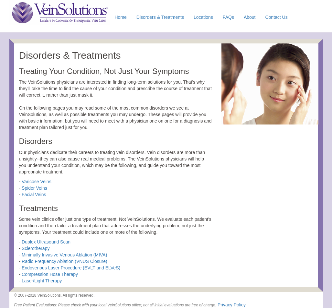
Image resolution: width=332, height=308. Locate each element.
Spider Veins (34, 188)
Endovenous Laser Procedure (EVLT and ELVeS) (71, 267)
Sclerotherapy (35, 248)
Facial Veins (34, 194)
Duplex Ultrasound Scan (46, 241)
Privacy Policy (232, 304)
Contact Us (276, 17)
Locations (203, 17)
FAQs (228, 17)
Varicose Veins (36, 181)
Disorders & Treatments (160, 17)
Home (121, 17)
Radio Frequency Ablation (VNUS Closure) (64, 261)
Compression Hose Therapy (50, 274)
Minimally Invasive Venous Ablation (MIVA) (64, 254)
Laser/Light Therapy (42, 280)
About (250, 17)
